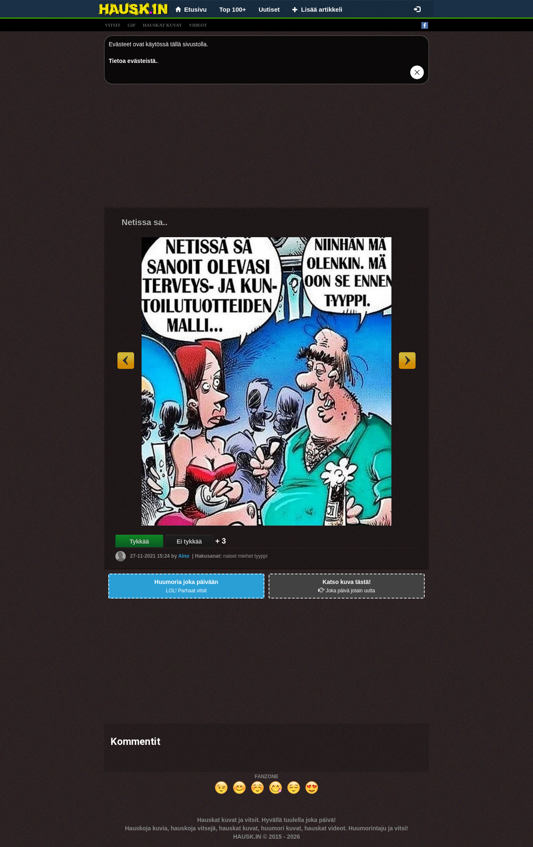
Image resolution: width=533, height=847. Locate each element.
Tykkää (139, 541)
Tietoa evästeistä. (133, 61)
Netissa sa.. (144, 222)
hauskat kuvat (162, 25)
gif (131, 25)
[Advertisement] (266, 148)
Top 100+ (232, 9)
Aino (183, 556)
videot (198, 25)
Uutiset (269, 9)
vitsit (112, 25)
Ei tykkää (189, 541)
